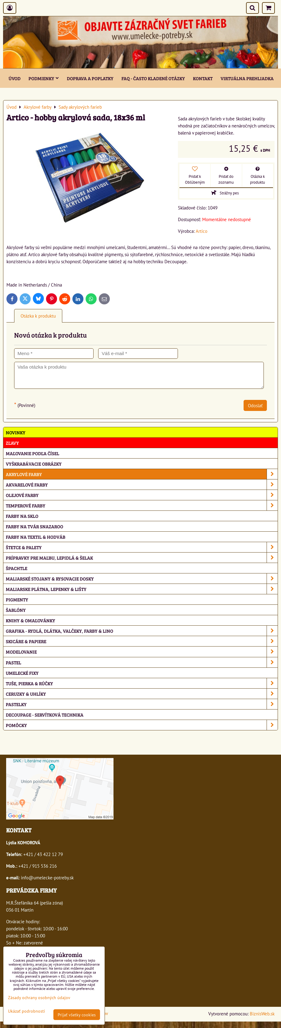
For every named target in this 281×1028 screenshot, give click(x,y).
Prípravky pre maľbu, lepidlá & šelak (142, 558)
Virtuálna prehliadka (247, 78)
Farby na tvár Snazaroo (34, 526)
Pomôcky (142, 725)
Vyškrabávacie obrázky (34, 463)
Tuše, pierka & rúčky (142, 683)
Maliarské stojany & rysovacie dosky (142, 578)
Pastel (142, 662)
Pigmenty (17, 599)
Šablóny (16, 610)
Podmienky (44, 78)
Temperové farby (142, 505)
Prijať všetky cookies (77, 1015)
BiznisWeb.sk (262, 1013)
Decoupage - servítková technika (44, 714)
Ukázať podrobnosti (26, 1011)
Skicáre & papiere (142, 641)
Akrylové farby (142, 474)
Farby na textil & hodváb (35, 537)
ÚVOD (15, 78)
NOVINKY (15, 432)
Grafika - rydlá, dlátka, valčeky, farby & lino (142, 631)
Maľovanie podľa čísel (32, 453)
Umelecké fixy (22, 673)
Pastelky (142, 704)
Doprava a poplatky (90, 78)
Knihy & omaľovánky (30, 620)
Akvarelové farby (142, 484)
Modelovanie (142, 652)
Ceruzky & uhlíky (142, 694)
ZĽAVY (12, 443)
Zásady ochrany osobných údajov (39, 997)
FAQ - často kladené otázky (153, 78)
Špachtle (16, 568)
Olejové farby (142, 495)
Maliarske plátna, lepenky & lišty (142, 589)
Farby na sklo (22, 516)
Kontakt (203, 78)
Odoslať (255, 405)
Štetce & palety (142, 547)
